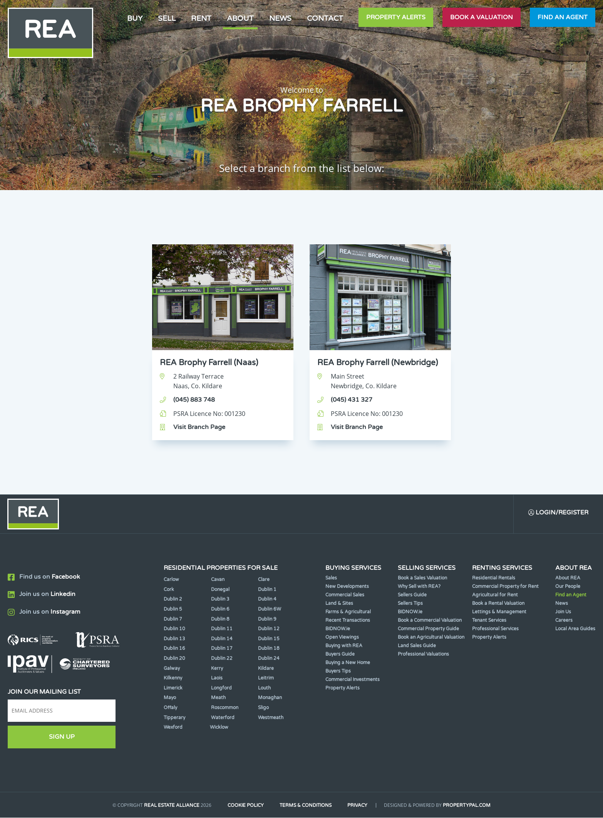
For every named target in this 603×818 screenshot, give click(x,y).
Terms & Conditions (306, 806)
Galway (172, 668)
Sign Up (62, 737)
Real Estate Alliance (170, 806)
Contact (325, 18)
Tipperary (174, 718)
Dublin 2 (173, 600)
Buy (134, 18)
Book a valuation (481, 17)
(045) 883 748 (194, 400)
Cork (169, 590)
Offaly (170, 708)
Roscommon (224, 708)
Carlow (171, 580)
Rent (201, 18)
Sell (167, 18)
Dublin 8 (220, 619)
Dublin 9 (267, 619)
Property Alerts (395, 17)
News (280, 18)
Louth (264, 688)
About (240, 18)
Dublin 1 (267, 590)
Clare (264, 580)
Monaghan (270, 698)
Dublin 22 (222, 658)
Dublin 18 (269, 649)
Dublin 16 (174, 649)
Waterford (222, 718)
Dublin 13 (174, 639)
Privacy (359, 806)
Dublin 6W (269, 609)
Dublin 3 (220, 600)
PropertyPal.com (468, 806)
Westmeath (270, 718)
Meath (218, 698)
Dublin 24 (269, 658)
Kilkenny (173, 678)
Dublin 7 (173, 619)
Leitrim (266, 678)
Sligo (263, 708)
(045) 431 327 (351, 400)
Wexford (173, 727)
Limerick (173, 688)
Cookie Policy (245, 806)
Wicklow (219, 727)
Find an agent (563, 17)
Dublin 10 (174, 629)
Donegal (220, 590)
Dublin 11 (222, 629)
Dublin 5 (173, 609)
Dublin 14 (222, 639)
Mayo (170, 698)
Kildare (266, 668)
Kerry (217, 668)
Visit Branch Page (199, 427)
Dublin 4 (267, 600)
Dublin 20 (174, 658)
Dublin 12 (269, 629)
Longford (221, 688)
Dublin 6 (220, 609)
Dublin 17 (222, 649)
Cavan (217, 580)
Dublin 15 (269, 639)
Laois (217, 678)
